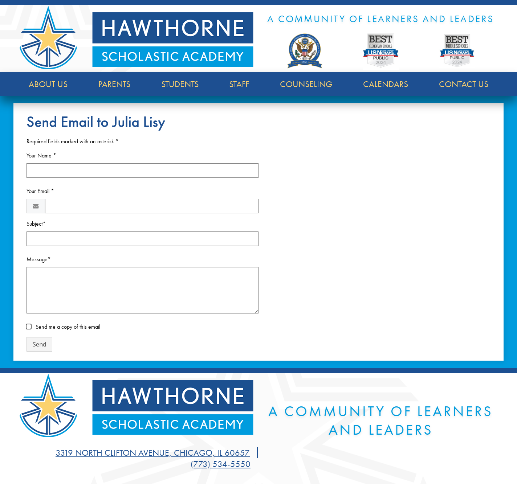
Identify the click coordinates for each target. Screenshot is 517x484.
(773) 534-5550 (221, 463)
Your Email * (40, 191)
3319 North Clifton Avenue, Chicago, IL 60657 (153, 452)
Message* (39, 259)
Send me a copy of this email (67, 327)
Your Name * (41, 155)
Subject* (36, 223)
